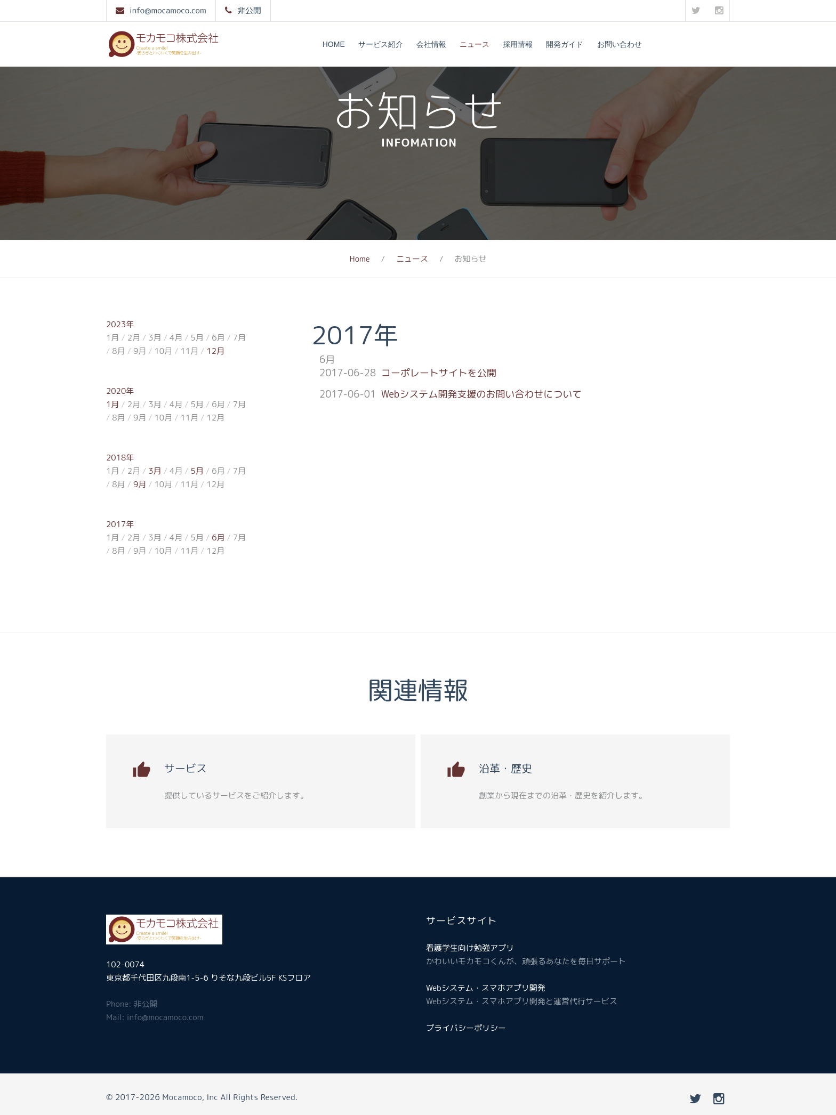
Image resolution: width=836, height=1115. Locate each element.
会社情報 (431, 44)
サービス (185, 768)
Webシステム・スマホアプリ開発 (485, 987)
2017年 (120, 524)
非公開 (249, 10)
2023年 (120, 324)
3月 (154, 470)
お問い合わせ (619, 44)
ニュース (474, 44)
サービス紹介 (380, 44)
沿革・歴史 (505, 768)
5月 (197, 470)
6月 (218, 537)
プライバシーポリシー (466, 1027)
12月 (215, 351)
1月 (112, 404)
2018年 (120, 457)
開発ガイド (564, 44)
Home (334, 44)
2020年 (120, 391)
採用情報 (518, 44)
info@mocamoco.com (168, 10)
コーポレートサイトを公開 (438, 372)
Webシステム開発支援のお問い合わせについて (481, 394)
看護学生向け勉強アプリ (470, 948)
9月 (139, 484)
